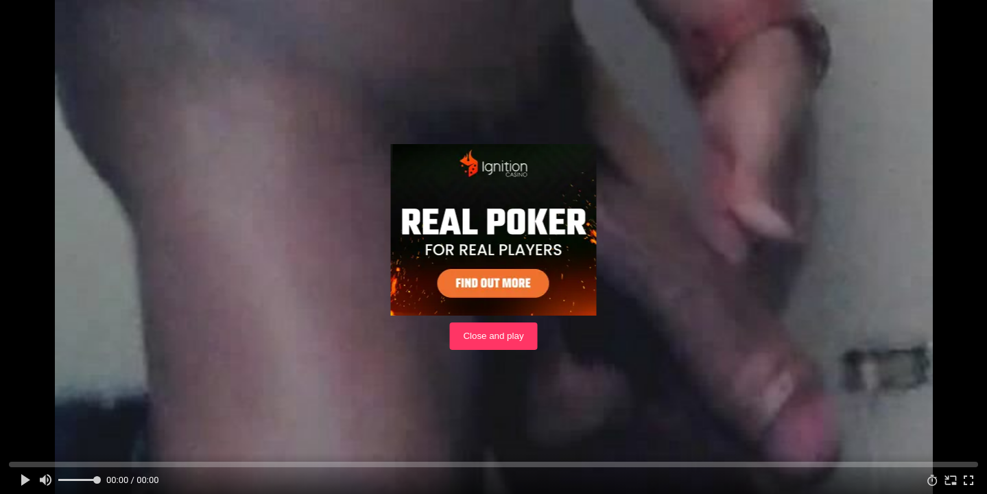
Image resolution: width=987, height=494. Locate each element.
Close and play (493, 336)
